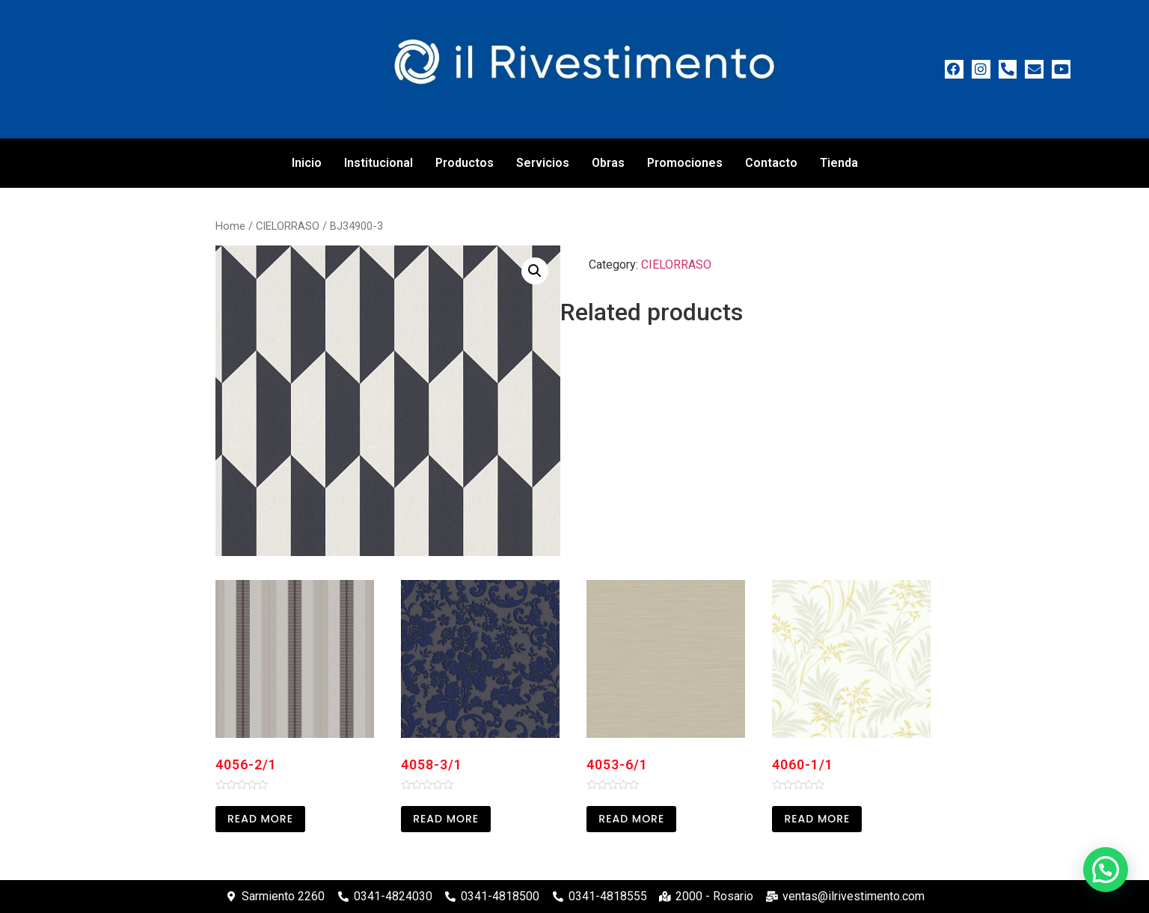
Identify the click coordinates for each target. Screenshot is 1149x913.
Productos (464, 163)
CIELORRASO (287, 226)
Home (230, 226)
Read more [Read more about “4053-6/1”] (631, 818)
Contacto (771, 163)
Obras (608, 163)
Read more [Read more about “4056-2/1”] (260, 818)
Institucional (378, 163)
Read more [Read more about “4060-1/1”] (817, 818)
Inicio (307, 163)
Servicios (542, 163)
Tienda (839, 163)
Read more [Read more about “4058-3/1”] (446, 818)
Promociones (685, 163)
